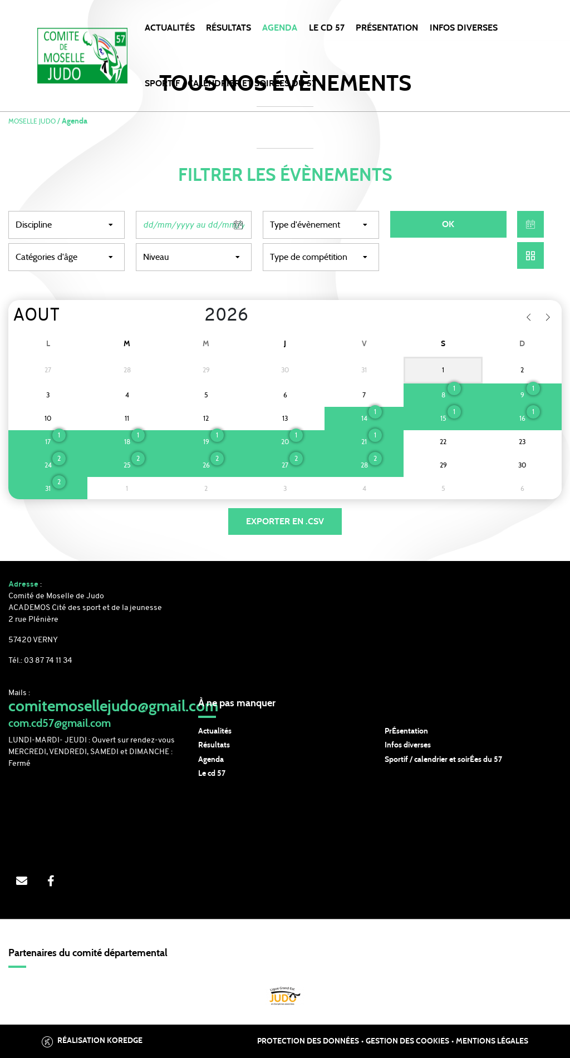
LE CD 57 (327, 27)
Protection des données (308, 1041)
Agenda (279, 27)
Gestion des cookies (407, 1041)
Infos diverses (408, 745)
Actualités (170, 27)
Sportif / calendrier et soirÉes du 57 (443, 760)
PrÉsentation (406, 731)
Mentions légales (492, 1041)
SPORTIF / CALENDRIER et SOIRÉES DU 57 (230, 83)
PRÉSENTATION (387, 27)
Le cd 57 (211, 773)
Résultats (228, 27)
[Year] (196, 316)
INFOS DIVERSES (464, 27)
